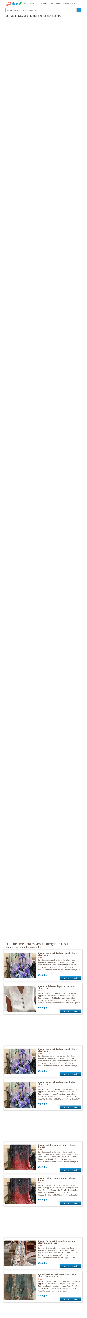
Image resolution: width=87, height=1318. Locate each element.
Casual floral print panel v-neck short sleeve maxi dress (57, 1242)
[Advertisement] (43, 1031)
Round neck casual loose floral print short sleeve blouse (57, 1275)
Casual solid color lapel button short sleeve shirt (57, 987)
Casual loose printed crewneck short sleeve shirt (57, 954)
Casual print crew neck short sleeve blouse (57, 1146)
